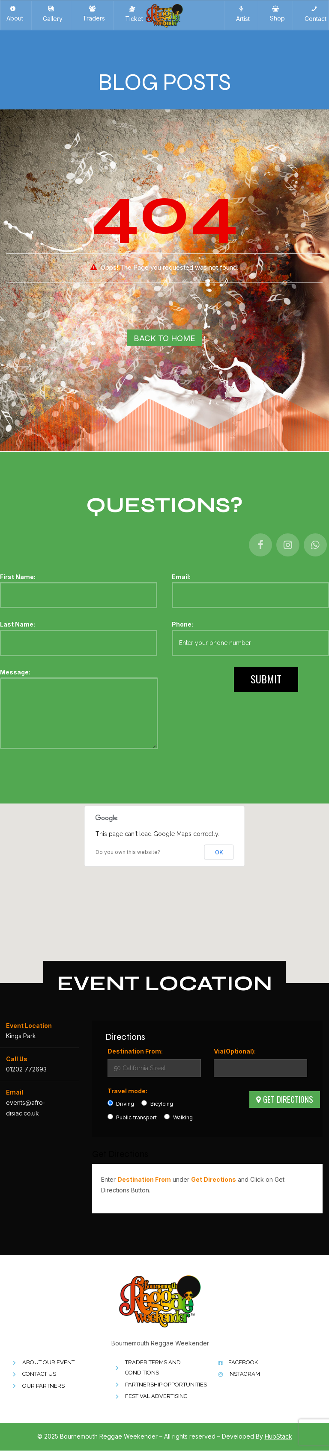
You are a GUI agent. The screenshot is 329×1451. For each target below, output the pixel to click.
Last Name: (78, 638)
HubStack (278, 1436)
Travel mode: (127, 1091)
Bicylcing (157, 1104)
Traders (92, 14)
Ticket (132, 14)
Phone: (250, 638)
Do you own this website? (128, 852)
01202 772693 (26, 1069)
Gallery (51, 14)
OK (219, 852)
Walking (178, 1117)
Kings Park (21, 1036)
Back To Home (164, 338)
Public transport (132, 1117)
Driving (121, 1104)
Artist (241, 14)
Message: (79, 709)
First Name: (78, 590)
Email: (250, 590)
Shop (275, 14)
